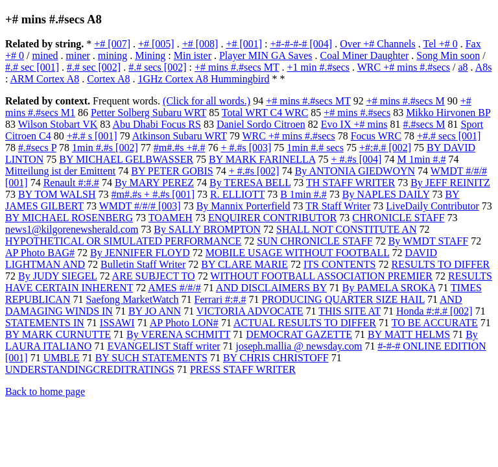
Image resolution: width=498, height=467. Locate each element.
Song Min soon (448, 55)
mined (45, 55)
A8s (483, 67)
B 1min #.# (303, 194)
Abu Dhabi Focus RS (156, 124)
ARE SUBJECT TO (153, 275)
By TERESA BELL (249, 182)
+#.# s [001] (92, 135)
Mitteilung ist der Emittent (60, 170)
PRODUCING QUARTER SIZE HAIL (343, 299)
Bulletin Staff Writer (143, 264)
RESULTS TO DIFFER (441, 264)
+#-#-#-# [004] (301, 43)
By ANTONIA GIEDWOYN (355, 170)
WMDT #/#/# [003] (140, 205)
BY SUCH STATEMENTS (151, 357)
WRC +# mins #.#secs (403, 67)
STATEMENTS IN (44, 322)
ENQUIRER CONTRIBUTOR (272, 217)
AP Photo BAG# (40, 252)
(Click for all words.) (206, 100)
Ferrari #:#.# (220, 299)
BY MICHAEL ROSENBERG (69, 217)
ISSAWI (117, 322)
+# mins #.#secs (357, 112)
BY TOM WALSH (56, 194)
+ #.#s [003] (245, 147)
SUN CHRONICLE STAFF (314, 240)
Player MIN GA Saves (266, 55)
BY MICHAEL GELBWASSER (126, 159)
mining (112, 55)
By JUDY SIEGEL (57, 275)
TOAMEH (170, 217)
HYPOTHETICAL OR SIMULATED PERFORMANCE (123, 240)
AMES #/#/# (174, 287)
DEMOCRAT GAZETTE (299, 334)
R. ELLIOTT (237, 194)
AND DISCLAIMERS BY (271, 287)
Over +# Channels (378, 43)
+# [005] (156, 43)
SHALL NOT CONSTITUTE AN (346, 229)
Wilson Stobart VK (58, 124)
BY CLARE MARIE (244, 264)
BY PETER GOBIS (172, 170)
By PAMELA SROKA (388, 287)
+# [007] (112, 43)
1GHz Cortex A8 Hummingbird (203, 78)
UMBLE (61, 357)
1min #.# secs (315, 147)
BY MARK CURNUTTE (58, 334)
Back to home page (45, 391)
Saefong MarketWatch (132, 299)
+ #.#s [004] (356, 159)
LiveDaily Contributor (432, 205)
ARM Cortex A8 (45, 78)
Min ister (192, 55)
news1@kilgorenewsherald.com (71, 229)
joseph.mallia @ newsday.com (299, 346)
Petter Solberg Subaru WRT (148, 112)
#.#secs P (37, 147)
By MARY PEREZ (154, 182)
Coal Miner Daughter (364, 55)
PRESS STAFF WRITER (243, 369)
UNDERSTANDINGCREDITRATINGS (89, 369)
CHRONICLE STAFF (398, 217)
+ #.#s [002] (254, 170)
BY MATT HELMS (409, 334)
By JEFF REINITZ (450, 182)
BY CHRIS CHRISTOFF (276, 357)
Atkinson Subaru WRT (179, 135)
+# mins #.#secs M (405, 100)
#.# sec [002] (94, 67)
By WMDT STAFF (428, 240)
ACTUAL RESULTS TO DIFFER (304, 322)
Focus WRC (376, 135)
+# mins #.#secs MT (237, 67)
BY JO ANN (154, 311)
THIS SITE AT (349, 311)
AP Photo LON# (184, 322)
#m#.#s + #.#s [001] (153, 194)
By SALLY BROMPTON (207, 229)
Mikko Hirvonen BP (448, 112)
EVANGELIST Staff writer (163, 346)
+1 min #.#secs (318, 67)
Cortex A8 (108, 78)
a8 (463, 67)
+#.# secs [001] (448, 135)
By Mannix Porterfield (243, 205)
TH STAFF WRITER (350, 182)
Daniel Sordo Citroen (261, 124)
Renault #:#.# (71, 182)
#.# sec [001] (32, 67)
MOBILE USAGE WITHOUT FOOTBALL (298, 252)
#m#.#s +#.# (180, 147)
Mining (150, 55)
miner (77, 55)
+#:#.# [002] (385, 147)
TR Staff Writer (337, 205)
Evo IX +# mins (354, 124)
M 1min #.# (421, 159)
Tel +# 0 (440, 43)
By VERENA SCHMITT (178, 334)
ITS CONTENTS (339, 264)
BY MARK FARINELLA (262, 159)
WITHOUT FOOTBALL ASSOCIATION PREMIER (321, 275)
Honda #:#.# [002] (434, 311)
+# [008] (200, 43)
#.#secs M (424, 124)
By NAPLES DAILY (386, 194)
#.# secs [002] (157, 67)
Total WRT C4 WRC (265, 112)
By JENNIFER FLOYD (140, 252)
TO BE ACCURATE (435, 322)
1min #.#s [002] (105, 147)
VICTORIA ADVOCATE (249, 311)
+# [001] (244, 43)
